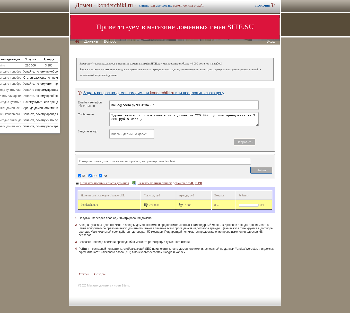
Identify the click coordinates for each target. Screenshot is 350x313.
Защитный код (87, 131)
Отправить (244, 142)
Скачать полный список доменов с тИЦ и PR (167, 183)
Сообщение (86, 114)
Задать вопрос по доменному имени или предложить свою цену (151, 93)
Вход (270, 41)
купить (144, 5)
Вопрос (110, 41)
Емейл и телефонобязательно (90, 104)
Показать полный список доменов (102, 183)
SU (94, 176)
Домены (91, 41)
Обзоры (99, 274)
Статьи (84, 274)
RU (84, 176)
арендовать (164, 5)
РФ (105, 176)
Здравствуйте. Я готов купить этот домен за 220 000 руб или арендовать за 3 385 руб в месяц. (184, 119)
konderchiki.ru (89, 204)
